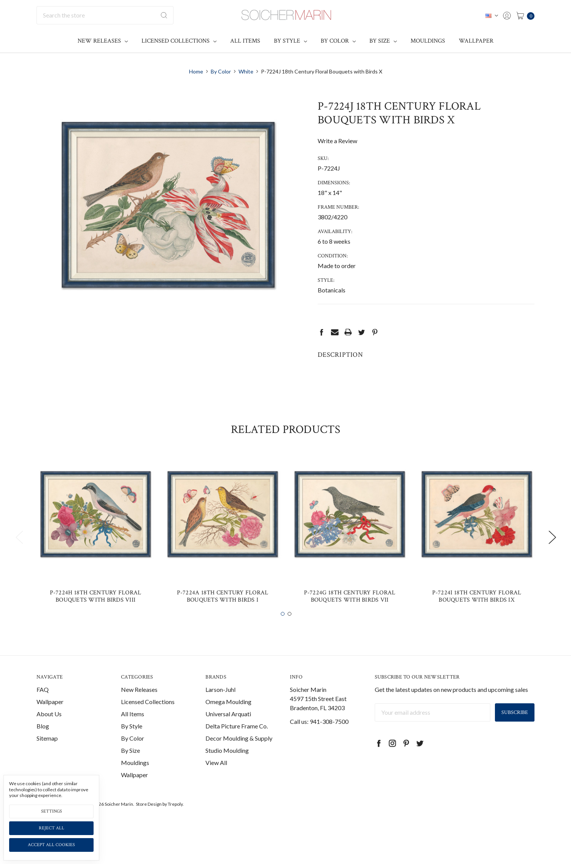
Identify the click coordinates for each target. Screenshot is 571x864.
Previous (19, 552)
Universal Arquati (228, 729)
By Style (290, 41)
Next (552, 552)
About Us (49, 729)
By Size (383, 41)
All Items (245, 41)
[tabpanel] (95, 548)
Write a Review (337, 140)
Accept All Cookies (51, 845)
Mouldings (427, 41)
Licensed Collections (179, 41)
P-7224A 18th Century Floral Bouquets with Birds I (223, 612)
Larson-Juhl (220, 705)
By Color (338, 41)
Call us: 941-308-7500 (319, 737)
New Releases (103, 41)
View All (216, 778)
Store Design (149, 819)
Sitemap (47, 753)
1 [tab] (283, 630)
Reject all (51, 828)
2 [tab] (289, 630)
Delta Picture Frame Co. (236, 741)
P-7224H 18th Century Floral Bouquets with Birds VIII (96, 612)
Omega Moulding (228, 717)
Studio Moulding (227, 766)
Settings (51, 811)
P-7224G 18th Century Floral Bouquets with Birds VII (350, 612)
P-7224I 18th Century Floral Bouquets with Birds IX (477, 612)
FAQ (43, 705)
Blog (43, 741)
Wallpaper (476, 41)
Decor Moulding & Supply (238, 753)
